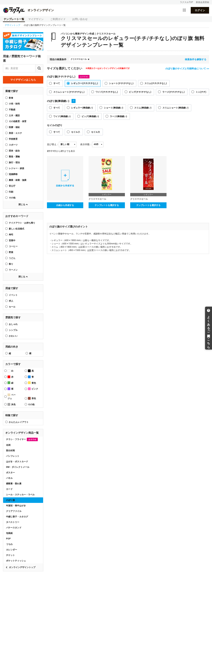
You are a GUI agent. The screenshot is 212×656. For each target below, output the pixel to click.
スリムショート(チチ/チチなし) (68, 92)
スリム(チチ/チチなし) (156, 83)
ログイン (200, 10)
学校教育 (13, 139)
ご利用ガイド (58, 19)
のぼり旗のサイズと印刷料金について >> (187, 68)
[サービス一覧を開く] (184, 10)
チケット (10, 555)
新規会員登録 (202, 2)
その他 (12, 197)
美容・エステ (15, 133)
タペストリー (12, 522)
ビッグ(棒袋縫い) (90, 116)
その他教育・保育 (17, 121)
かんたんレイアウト (19, 422)
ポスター (10, 472)
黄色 (32, 382)
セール (12, 307)
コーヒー (13, 246)
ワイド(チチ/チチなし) (107, 92)
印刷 (11, 192)
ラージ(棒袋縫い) (118, 116)
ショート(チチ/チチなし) (121, 83)
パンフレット (12, 456)
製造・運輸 (14, 156)
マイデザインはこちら (23, 79)
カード (9, 489)
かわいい (13, 336)
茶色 (32, 398)
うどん (12, 258)
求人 (11, 301)
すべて (56, 83)
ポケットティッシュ (16, 560)
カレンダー (11, 549)
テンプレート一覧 (14, 19)
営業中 (12, 240)
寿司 (11, 234)
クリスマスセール (79, 59)
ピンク (33, 388)
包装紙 (9, 533)
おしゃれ (13, 324)
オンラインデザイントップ (22, 567)
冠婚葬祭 (13, 174)
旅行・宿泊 (14, 162)
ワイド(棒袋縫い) (61, 116)
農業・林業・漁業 (17, 180)
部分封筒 (10, 450)
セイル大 (95, 132)
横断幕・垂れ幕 (13, 483)
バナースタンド (13, 527)
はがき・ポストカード (17, 461)
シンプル (13, 330)
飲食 (11, 98)
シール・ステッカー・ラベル (20, 494)
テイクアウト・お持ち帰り (22, 223)
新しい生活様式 (16, 228)
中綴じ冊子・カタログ (17, 516)
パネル (9, 478)
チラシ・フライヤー (22, 439)
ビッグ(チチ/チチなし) (140, 92)
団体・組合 (14, 150)
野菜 (11, 252)
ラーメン (13, 270)
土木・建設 (14, 115)
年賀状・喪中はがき (16, 505)
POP (8, 538)
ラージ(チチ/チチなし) (173, 92)
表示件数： (86, 144)
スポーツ (13, 145)
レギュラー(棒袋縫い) (82, 107)
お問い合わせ (80, 19)
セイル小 (75, 132)
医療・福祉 (14, 127)
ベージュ (12, 396)
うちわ (9, 544)
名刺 (8, 445)
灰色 (12, 404)
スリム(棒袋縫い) (142, 107)
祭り (11, 264)
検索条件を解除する (195, 59)
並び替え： (53, 144)
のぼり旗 (10, 500)
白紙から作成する (65, 205)
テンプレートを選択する (107, 205)
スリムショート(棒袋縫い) (175, 107)
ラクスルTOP (186, 2)
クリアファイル (13, 511)
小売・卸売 (14, 103)
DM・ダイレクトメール (17, 467)
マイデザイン (36, 19)
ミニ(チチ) (201, 92)
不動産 (12, 109)
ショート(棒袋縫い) (113, 107)
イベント (13, 295)
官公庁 (12, 186)
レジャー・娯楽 (16, 168)
